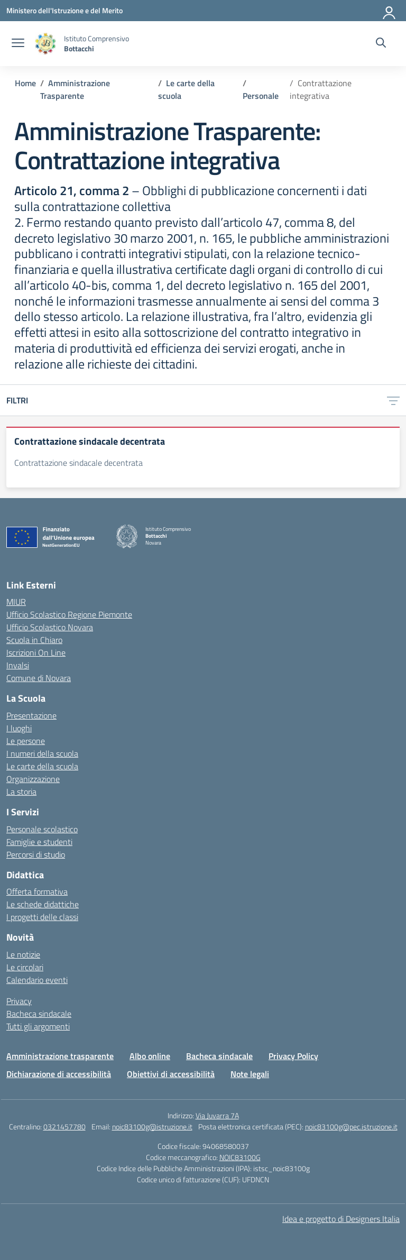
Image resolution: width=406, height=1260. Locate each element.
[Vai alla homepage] (45, 44)
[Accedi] (390, 11)
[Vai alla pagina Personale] (261, 95)
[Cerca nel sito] (381, 44)
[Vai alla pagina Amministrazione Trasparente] (75, 89)
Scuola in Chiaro (34, 639)
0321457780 (64, 1126)
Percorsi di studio (35, 854)
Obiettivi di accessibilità (171, 1074)
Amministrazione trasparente (60, 1056)
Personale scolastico (42, 829)
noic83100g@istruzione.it (152, 1126)
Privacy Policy (293, 1056)
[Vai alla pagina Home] (25, 83)
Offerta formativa (37, 891)
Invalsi (17, 665)
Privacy (19, 1001)
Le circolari (24, 967)
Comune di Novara (38, 678)
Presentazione (31, 715)
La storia (21, 791)
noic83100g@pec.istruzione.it (351, 1126)
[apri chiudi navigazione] (18, 44)
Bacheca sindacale (38, 1013)
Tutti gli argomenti (38, 1026)
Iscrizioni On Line (36, 652)
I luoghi (19, 728)
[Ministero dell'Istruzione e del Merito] (64, 10)
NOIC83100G (240, 1157)
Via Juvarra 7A (217, 1115)
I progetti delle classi (42, 916)
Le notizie (23, 954)
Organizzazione (33, 778)
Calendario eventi (37, 979)
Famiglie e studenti (39, 841)
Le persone (25, 740)
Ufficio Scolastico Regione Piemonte (69, 614)
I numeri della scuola (42, 753)
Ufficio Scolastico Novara (49, 627)
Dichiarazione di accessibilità (58, 1074)
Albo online (150, 1056)
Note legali (249, 1074)
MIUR (16, 601)
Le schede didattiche (42, 904)
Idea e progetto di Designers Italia (341, 1218)
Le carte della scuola (42, 766)
